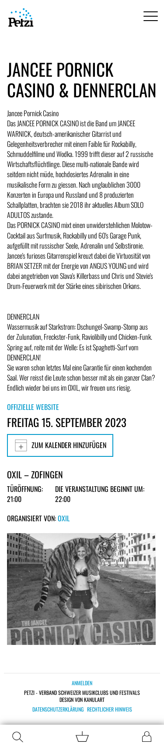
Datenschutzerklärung (58, 709)
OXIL (64, 518)
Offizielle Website (33, 407)
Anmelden (82, 683)
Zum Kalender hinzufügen (60, 445)
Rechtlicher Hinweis (109, 709)
